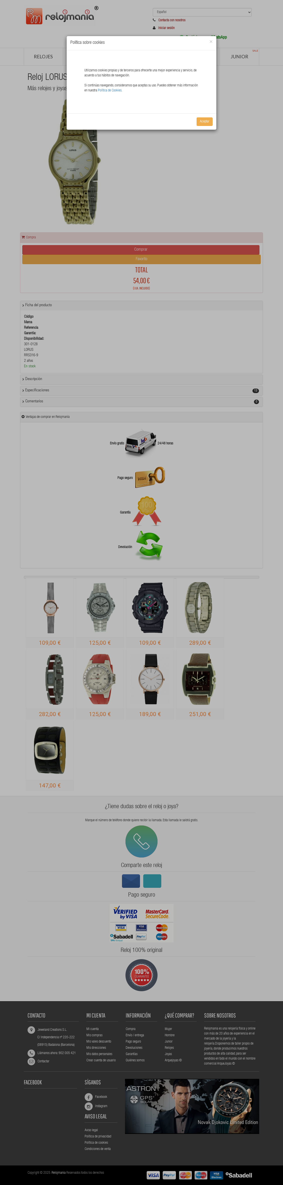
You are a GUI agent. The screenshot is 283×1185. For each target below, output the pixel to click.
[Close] (211, 42)
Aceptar (204, 121)
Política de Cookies (109, 90)
